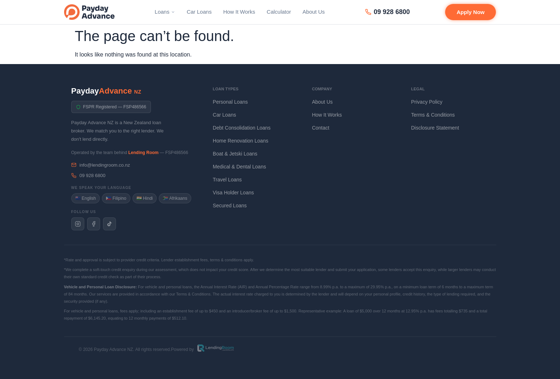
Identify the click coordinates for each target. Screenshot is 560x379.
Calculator (279, 12)
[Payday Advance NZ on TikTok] (109, 223)
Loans (165, 12)
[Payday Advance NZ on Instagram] (77, 223)
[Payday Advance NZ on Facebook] (93, 223)
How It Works (239, 12)
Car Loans (199, 12)
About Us (314, 12)
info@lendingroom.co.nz (100, 165)
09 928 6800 (387, 11)
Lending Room (143, 152)
